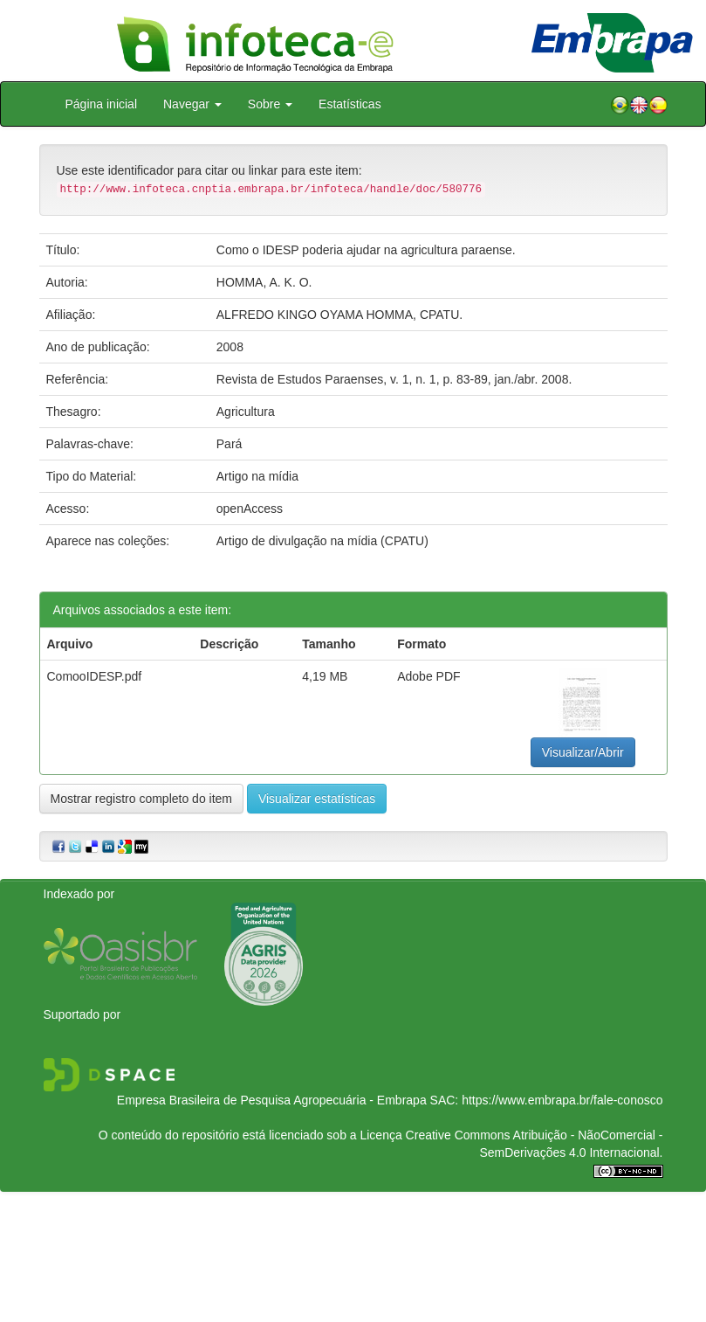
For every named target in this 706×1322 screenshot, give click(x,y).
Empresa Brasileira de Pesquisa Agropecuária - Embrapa (272, 1100)
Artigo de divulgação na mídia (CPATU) (322, 541)
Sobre (270, 104)
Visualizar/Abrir (583, 752)
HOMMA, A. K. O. (264, 282)
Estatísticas (350, 104)
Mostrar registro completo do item (142, 799)
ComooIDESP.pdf (94, 676)
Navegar (192, 104)
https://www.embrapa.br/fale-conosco (562, 1100)
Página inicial (101, 104)
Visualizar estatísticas (316, 799)
